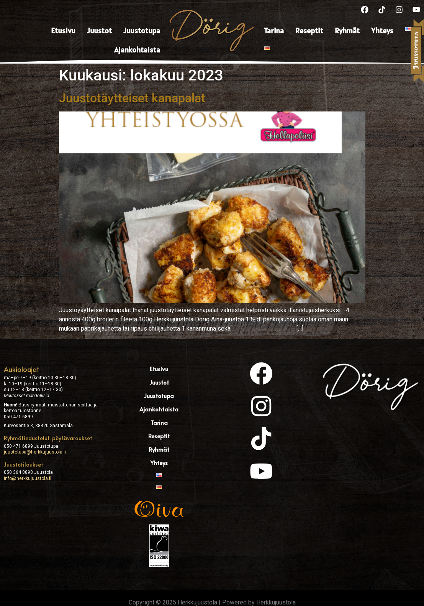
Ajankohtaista (137, 50)
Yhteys (382, 31)
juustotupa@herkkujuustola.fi (35, 452)
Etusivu (63, 31)
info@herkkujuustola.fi (27, 478)
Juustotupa (141, 31)
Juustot (99, 31)
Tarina (274, 31)
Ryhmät (347, 31)
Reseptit (309, 31)
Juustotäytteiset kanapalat (132, 98)
